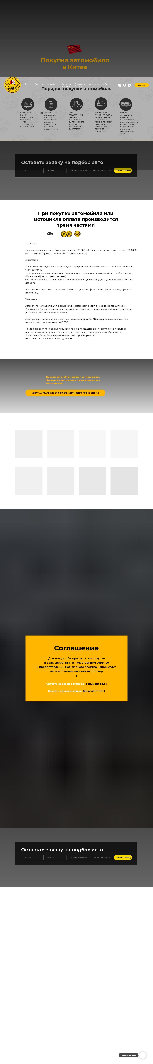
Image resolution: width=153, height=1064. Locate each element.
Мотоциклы (66, 84)
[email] (33, 857)
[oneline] (102, 857)
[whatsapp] (124, 85)
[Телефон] (129, 85)
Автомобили (52, 84)
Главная (28, 84)
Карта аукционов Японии (70, 86)
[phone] (79, 857)
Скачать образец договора (65, 683)
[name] (56, 857)
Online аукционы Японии (100, 84)
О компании (80, 84)
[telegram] (119, 85)
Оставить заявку (123, 858)
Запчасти (39, 84)
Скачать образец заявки (65, 691)
